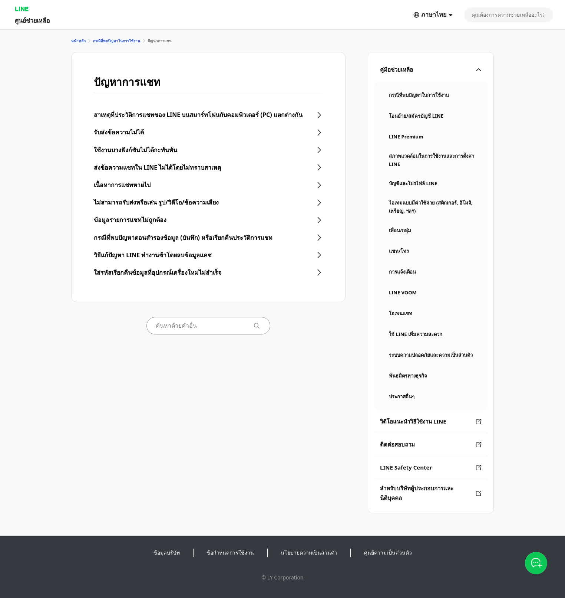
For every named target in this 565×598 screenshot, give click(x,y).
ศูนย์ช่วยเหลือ (32, 20)
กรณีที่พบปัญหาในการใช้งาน (116, 40)
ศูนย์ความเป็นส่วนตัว (388, 552)
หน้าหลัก (78, 40)
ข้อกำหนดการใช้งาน (230, 552)
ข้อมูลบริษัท (166, 552)
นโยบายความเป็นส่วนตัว (309, 552)
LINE (22, 9)
